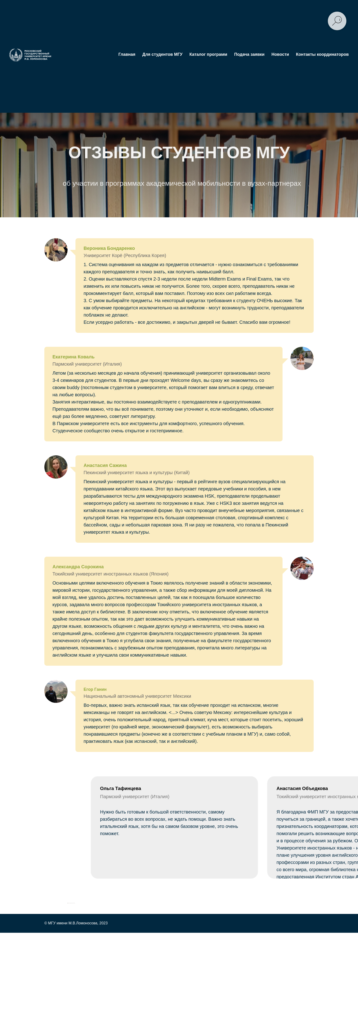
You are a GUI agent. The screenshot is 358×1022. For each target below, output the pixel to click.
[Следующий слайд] (290, 990)
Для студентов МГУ (162, 54)
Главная (126, 54)
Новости (280, 54)
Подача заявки (249, 54)
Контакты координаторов (322, 54)
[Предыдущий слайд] (67, 990)
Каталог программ (208, 54)
